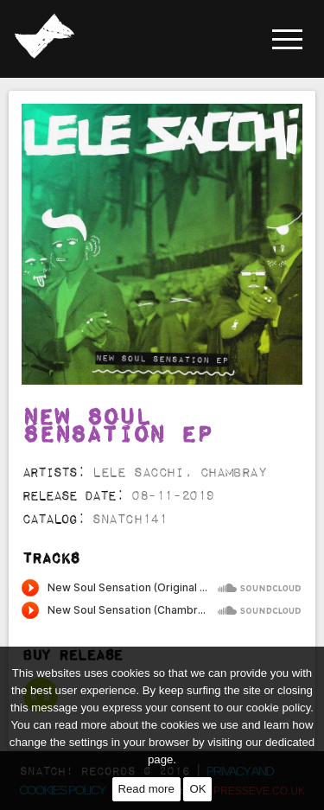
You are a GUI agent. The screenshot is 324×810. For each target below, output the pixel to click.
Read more (146, 788)
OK (197, 788)
